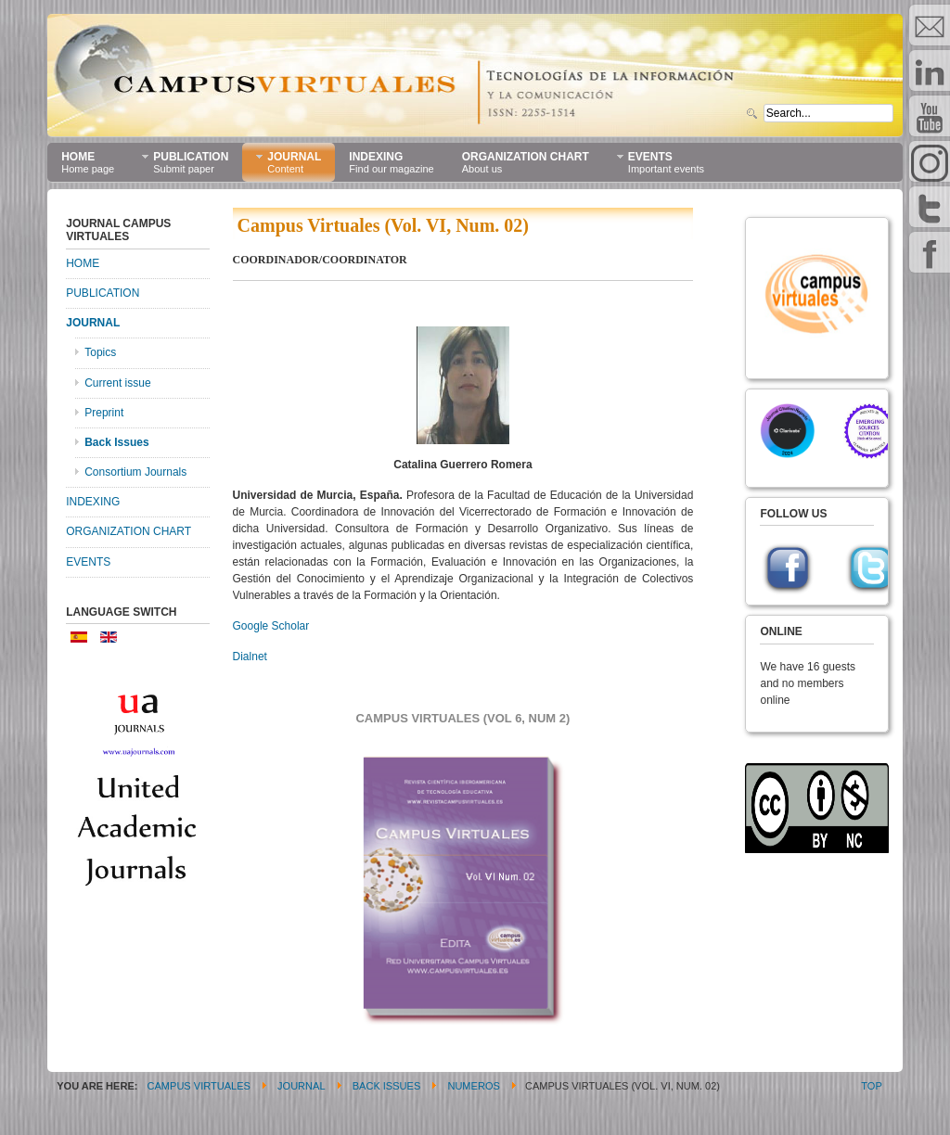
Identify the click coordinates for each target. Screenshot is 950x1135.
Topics (100, 352)
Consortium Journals (135, 471)
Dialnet (250, 656)
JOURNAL (93, 322)
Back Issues (116, 442)
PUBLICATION (102, 293)
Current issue (117, 382)
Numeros (473, 1085)
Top (871, 1085)
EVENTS (88, 561)
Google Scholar (271, 625)
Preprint (103, 412)
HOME (82, 263)
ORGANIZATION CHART (128, 531)
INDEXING (93, 501)
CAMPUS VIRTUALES (199, 1085)
